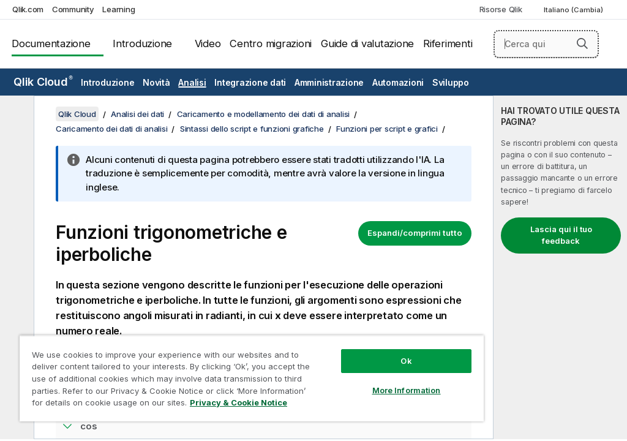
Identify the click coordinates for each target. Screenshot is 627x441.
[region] (252, 378)
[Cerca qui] (546, 44)
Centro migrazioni (271, 43)
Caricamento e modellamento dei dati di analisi (263, 114)
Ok (405, 361)
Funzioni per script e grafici (387, 129)
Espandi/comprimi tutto (414, 233)
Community (73, 9)
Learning (118, 9)
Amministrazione (329, 82)
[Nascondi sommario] (15, 114)
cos (88, 426)
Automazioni (398, 82)
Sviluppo (450, 82)
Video (208, 43)
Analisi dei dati (137, 114)
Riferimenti (447, 43)
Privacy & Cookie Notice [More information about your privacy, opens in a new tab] (238, 402)
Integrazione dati (250, 82)
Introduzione (142, 43)
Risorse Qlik (500, 9)
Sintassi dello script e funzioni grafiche (252, 129)
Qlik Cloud (43, 81)
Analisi (192, 82)
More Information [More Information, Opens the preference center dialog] (406, 390)
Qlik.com (27, 9)
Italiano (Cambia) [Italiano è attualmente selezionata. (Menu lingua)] (574, 10)
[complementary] (560, 267)
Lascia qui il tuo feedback (561, 235)
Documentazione (51, 43)
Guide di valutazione (367, 43)
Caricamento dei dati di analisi (111, 129)
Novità (156, 82)
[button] (582, 43)
